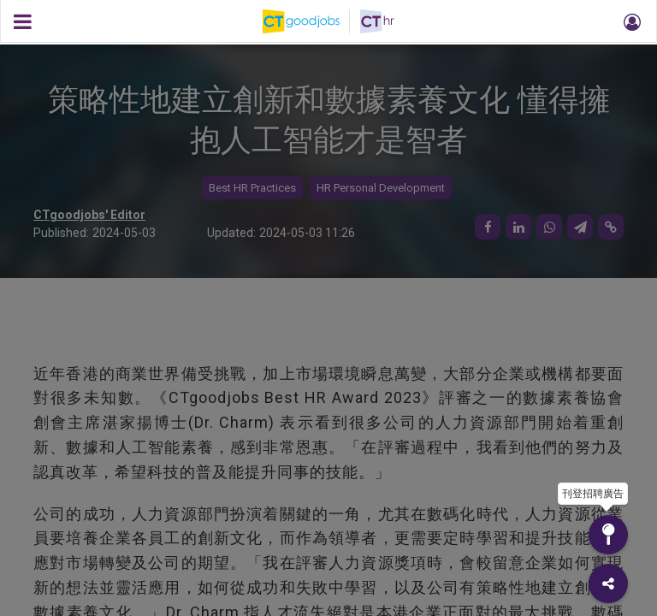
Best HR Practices (252, 187)
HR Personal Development (381, 187)
